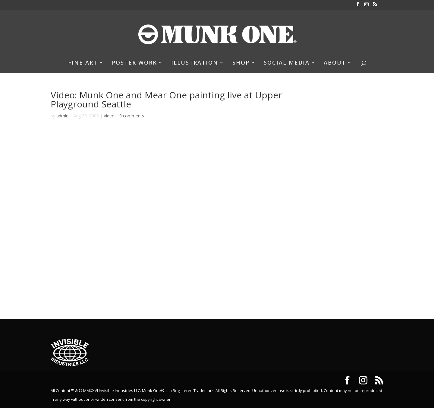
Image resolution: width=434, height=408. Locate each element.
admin (62, 116)
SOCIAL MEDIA (287, 63)
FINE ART (83, 63)
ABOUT (335, 63)
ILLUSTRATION (194, 63)
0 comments (131, 116)
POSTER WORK (134, 63)
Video (109, 116)
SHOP (241, 63)
